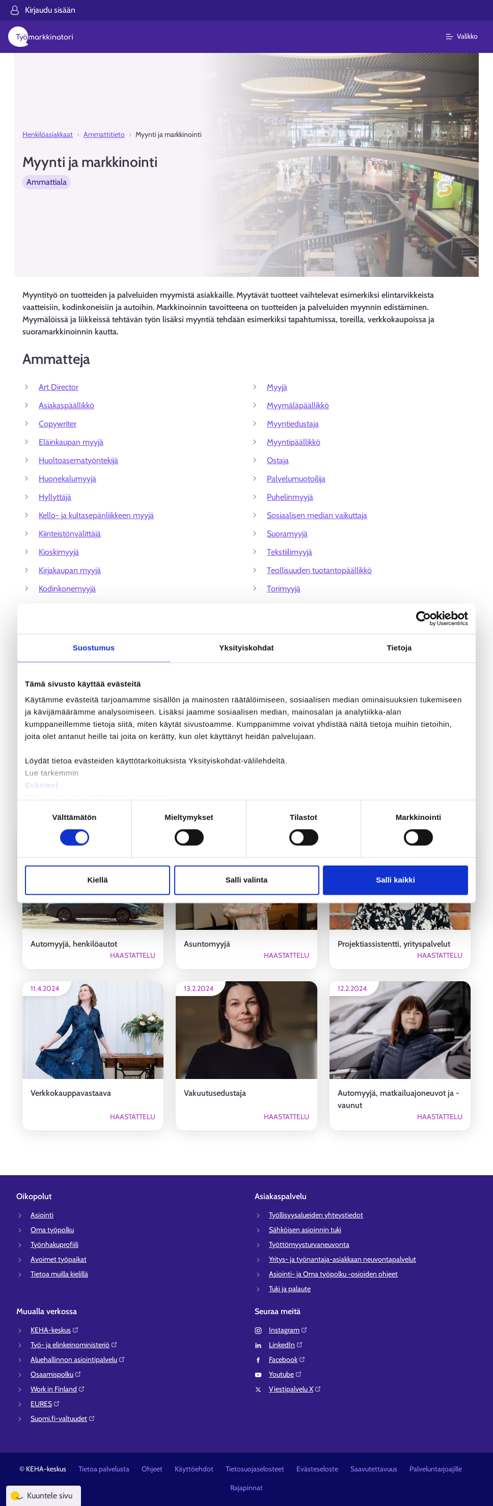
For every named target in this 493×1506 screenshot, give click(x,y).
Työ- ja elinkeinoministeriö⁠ (74, 1344)
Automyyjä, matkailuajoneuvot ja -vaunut (398, 1099)
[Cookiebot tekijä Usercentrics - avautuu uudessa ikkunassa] (423, 618)
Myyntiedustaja (293, 424)
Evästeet (42, 785)
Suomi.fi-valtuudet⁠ (63, 1418)
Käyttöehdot (194, 1468)
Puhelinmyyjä (290, 497)
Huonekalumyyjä (67, 479)
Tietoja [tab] (399, 647)
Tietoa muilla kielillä (59, 1273)
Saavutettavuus (373, 1468)
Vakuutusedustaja (215, 1093)
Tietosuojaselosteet (255, 1468)
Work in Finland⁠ (58, 1389)
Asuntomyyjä (207, 944)
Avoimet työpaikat (59, 1259)
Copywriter (57, 424)
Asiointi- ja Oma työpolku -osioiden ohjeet (333, 1273)
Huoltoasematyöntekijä (78, 460)
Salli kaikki (395, 879)
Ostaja (278, 460)
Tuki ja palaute (290, 1288)
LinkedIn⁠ (286, 1344)
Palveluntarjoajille (435, 1468)
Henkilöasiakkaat (47, 134)
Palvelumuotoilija (296, 479)
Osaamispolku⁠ (56, 1374)
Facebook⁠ (287, 1359)
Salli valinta (247, 879)
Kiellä (97, 879)
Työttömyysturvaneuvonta (309, 1244)
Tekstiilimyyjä (289, 552)
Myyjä (277, 387)
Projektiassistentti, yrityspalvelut (394, 944)
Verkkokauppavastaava (71, 1093)
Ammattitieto (104, 134)
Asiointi (42, 1214)
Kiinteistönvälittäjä (70, 533)
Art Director (58, 387)
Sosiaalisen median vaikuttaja (317, 515)
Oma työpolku (52, 1229)
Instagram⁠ (288, 1329)
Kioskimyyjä (59, 552)
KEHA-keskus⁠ (55, 1329)
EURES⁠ (45, 1403)
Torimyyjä (283, 588)
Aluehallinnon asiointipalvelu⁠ (78, 1359)
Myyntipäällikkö (293, 442)
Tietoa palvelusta (103, 1468)
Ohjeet (152, 1468)
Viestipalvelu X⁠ (295, 1389)
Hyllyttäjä (55, 497)
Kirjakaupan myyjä (70, 570)
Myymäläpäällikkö (298, 405)
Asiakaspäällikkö (66, 405)
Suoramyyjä (287, 533)
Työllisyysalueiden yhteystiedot (316, 1214)
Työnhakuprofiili (54, 1244)
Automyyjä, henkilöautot (74, 944)
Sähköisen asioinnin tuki (305, 1229)
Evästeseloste (317, 1468)
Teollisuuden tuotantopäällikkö (319, 570)
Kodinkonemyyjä (67, 588)
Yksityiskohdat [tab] (246, 647)
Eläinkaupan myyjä (71, 442)
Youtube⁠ (285, 1374)
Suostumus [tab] (94, 647)
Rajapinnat (246, 1487)
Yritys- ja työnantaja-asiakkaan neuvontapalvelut (342, 1259)
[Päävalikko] (468, 36)
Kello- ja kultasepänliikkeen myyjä (96, 515)
